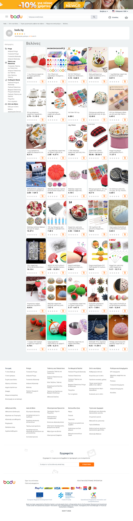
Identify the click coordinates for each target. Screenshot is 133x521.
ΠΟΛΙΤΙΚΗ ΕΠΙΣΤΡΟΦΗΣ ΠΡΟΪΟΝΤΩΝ (89, 481)
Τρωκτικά (71, 419)
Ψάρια (70, 411)
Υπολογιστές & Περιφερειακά (51, 417)
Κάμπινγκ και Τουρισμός (13, 415)
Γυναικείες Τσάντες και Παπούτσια (14, 67)
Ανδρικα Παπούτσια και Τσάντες (14, 72)
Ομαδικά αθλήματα (11, 431)
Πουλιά (70, 415)
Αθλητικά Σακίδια (53, 397)
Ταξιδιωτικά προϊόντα (33, 426)
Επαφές (7, 391)
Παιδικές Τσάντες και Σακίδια (14, 95)
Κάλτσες (29, 387)
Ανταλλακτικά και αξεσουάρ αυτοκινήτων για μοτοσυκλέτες (35, 431)
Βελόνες (65, 23)
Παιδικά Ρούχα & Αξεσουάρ (13, 83)
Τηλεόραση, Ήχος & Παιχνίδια (53, 412)
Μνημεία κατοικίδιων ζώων (75, 434)
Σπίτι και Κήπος (13, 23)
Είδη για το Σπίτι (13, 107)
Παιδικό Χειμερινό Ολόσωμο (32, 392)
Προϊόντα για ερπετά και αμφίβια (76, 424)
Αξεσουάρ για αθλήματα (13, 419)
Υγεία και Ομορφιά (96, 408)
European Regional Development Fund (39, 500)
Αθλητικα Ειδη (10, 408)
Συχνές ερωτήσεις (11, 379)
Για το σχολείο (12, 101)
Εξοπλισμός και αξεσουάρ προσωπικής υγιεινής (97, 412)
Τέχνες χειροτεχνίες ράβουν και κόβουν (32, 23)
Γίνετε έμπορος (10, 376)
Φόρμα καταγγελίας (11, 395)
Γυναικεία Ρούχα (13, 54)
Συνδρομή (86, 464)
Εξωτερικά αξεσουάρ (33, 411)
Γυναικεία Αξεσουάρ (14, 56)
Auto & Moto (30, 408)
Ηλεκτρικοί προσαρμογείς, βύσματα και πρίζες (55, 426)
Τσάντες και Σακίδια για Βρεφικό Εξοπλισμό (54, 392)
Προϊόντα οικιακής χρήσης (97, 379)
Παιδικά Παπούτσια (14, 87)
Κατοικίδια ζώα (74, 408)
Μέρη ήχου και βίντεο (54, 431)
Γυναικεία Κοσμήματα (117, 385)
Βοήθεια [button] (104, 11)
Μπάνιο (10, 109)
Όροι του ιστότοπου (31, 481)
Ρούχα (28, 368)
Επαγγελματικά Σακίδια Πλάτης (54, 386)
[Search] (59, 17)
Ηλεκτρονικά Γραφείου (54, 435)
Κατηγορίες (9, 44)
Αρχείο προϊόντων (11, 387)
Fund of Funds (66, 500)
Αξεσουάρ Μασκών (95, 434)
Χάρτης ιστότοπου (11, 383)
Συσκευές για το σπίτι (96, 394)
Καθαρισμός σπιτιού (95, 372)
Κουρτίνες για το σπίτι (96, 376)
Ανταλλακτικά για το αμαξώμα (33, 416)
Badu (5, 23)
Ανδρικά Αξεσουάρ (14, 59)
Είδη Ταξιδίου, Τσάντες (12, 76)
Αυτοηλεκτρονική (32, 437)
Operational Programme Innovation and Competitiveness (93, 500)
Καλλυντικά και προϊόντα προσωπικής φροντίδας (97, 429)
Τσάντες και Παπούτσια (56, 368)
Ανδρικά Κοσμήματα (116, 389)
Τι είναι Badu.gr (10, 372)
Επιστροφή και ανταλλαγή (13, 399)
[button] (7, 16)
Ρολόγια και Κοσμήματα (119, 368)
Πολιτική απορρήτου (32, 483)
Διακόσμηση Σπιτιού (14, 112)
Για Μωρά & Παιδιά (75, 368)
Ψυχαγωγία (8, 423)
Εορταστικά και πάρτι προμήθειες (96, 389)
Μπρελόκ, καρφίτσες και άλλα (118, 376)
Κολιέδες (113, 393)
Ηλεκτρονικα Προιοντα (55, 408)
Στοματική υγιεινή (95, 417)
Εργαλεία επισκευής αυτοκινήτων (32, 421)
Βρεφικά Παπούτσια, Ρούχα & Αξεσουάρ (14, 91)
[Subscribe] (59, 464)
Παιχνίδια (11, 99)
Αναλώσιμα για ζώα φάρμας (74, 429)
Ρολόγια (112, 381)
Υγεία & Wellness (94, 425)
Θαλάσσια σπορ (10, 427)
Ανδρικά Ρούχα (13, 51)
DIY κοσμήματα (115, 372)
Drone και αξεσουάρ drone (55, 422)
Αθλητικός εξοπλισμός (12, 411)
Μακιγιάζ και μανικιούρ (96, 421)
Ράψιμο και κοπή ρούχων (53, 23)
